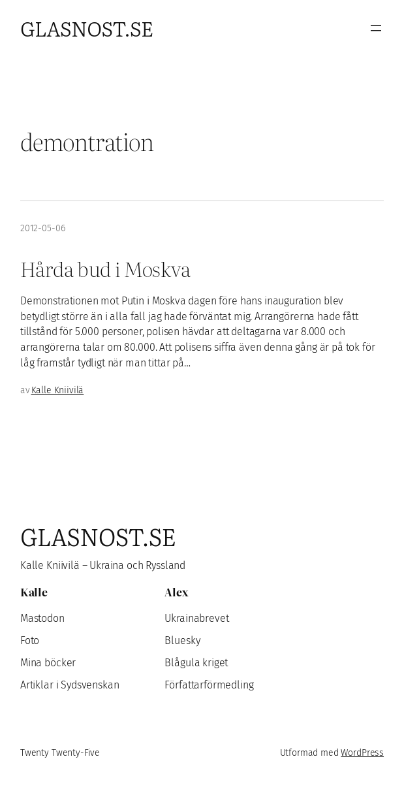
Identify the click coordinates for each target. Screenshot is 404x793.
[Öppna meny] (376, 28)
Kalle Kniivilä (57, 390)
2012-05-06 (42, 228)
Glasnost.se (86, 27)
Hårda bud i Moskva (105, 268)
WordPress (362, 752)
